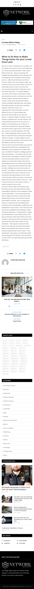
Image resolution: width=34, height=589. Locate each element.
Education (6, 389)
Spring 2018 (6, 246)
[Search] (32, 31)
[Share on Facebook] (16, 50)
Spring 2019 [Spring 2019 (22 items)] (14, 348)
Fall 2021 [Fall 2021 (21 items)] (11, 343)
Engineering (6, 393)
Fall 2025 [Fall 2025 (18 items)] (11, 345)
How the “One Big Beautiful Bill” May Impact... (17, 300)
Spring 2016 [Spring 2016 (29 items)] (19, 345)
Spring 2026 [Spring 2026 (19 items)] (5, 356)
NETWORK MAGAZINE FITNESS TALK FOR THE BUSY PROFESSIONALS (16, 488)
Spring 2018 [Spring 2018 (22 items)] (5, 348)
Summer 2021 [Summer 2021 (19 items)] (6, 361)
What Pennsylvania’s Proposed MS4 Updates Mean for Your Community (23, 508)
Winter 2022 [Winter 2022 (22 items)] (22, 368)
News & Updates (8, 428)
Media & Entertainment (10, 420)
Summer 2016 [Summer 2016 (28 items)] (23, 356)
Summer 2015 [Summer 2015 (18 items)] (14, 356)
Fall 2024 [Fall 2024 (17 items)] (5, 345)
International (7, 405)
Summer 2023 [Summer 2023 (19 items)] (23, 361)
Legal (4, 412)
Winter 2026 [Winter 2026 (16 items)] (5, 374)
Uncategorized (7, 451)
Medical (5, 424)
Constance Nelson (11, 44)
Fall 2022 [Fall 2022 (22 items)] (18, 343)
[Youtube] (20, 4)
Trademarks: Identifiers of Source (12, 528)
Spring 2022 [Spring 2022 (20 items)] (14, 350)
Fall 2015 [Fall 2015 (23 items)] (5, 340)
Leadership (6, 409)
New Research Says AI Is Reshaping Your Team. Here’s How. (23, 519)
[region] (17, 22)
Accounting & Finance (9, 385)
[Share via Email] (24, 50)
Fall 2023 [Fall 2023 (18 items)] (25, 343)
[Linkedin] (18, 4)
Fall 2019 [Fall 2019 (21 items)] (25, 340)
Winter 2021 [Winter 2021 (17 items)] (14, 368)
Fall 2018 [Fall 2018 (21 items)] (18, 340)
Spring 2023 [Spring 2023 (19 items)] (22, 350)
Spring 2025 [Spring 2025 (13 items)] (22, 353)
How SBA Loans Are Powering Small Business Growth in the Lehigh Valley (23, 498)
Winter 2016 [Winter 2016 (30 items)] (23, 363)
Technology (6, 447)
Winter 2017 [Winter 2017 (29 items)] (5, 366)
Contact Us (17, 2)
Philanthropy (6, 432)
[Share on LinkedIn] (20, 50)
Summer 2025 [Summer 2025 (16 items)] (15, 363)
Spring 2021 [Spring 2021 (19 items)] (5, 350)
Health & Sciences (8, 401)
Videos (5, 455)
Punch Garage (28, 586)
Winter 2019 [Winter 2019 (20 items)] (22, 366)
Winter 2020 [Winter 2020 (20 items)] (5, 368)
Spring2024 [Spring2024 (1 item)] (13, 353)
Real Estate (6, 443)
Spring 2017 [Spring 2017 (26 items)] (27, 345)
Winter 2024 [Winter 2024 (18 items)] (14, 371)
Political (5, 439)
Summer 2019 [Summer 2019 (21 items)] (23, 358)
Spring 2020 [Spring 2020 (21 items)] (22, 348)
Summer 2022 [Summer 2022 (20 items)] (15, 361)
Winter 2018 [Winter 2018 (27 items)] (14, 366)
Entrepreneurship (8, 397)
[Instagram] (15, 4)
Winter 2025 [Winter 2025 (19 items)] (22, 371)
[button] (17, 22)
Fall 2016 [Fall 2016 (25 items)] (11, 340)
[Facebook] (13, 4)
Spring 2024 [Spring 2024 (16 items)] (5, 353)
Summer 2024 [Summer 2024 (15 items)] (6, 363)
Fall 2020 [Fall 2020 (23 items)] (5, 343)
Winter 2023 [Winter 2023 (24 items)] (5, 371)
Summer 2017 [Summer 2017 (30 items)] (6, 358)
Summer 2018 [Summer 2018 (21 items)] (15, 358)
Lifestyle (5, 416)
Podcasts (6, 436)
